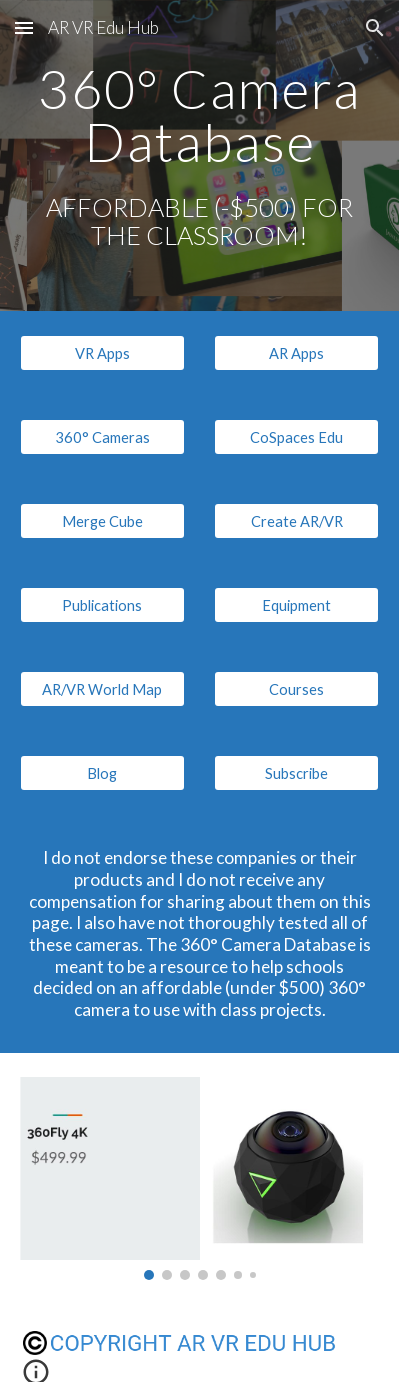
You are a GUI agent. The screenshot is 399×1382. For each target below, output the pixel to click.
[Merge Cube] (102, 521)
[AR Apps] (296, 353)
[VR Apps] (102, 353)
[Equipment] (296, 605)
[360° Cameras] (102, 437)
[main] (200, 155)
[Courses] (296, 689)
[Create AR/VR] (296, 521)
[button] (24, 27)
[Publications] (102, 605)
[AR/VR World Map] (102, 689)
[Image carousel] (200, 1178)
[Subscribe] (296, 773)
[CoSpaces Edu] (296, 437)
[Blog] (102, 773)
